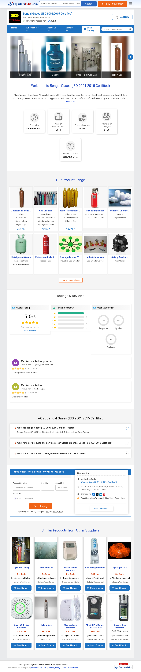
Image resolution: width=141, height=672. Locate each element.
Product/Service (20, 483)
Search (88, 4)
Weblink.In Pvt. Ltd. (38, 668)
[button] (122, 17)
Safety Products (119, 257)
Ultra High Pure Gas (86, 75)
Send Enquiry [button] (89, 29)
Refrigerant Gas (21, 261)
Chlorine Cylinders (70, 217)
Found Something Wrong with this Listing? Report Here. (103, 498)
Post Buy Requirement (112, 3)
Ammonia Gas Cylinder (45, 217)
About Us (51, 29)
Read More (70, 101)
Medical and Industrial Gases (21, 211)
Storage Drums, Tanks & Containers (70, 257)
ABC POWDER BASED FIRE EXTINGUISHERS (95, 214)
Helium (21, 214)
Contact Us (69, 29)
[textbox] (71, 4)
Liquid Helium (21, 221)
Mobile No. (17, 494)
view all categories (70, 280)
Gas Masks (120, 261)
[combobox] (17, 498)
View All (21, 229)
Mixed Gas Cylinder (46, 221)
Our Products (32, 29)
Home (14, 28)
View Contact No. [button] (101, 509)
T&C (47, 512)
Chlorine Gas (70, 214)
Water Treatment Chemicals (70, 211)
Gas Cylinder (45, 211)
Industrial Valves (95, 257)
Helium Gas (21, 217)
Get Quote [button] (21, 574)
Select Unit (59, 483)
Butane (56, 75)
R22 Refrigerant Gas (95, 567)
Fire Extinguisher (95, 211)
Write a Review (30, 330)
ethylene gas (21, 224)
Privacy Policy (58, 512)
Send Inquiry (40, 506)
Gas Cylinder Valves (95, 261)
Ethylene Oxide (120, 217)
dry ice (120, 214)
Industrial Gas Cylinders (70, 261)
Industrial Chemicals (119, 211)
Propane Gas (45, 261)
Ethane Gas (25, 75)
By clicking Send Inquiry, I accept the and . (40, 512)
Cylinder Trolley (21, 567)
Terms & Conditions (70, 668)
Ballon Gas (116, 75)
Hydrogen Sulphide (46, 224)
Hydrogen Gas (120, 567)
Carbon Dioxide (46, 567)
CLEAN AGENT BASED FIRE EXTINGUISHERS (95, 217)
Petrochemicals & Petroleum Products (45, 257)
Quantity (44, 483)
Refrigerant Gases (21, 257)
